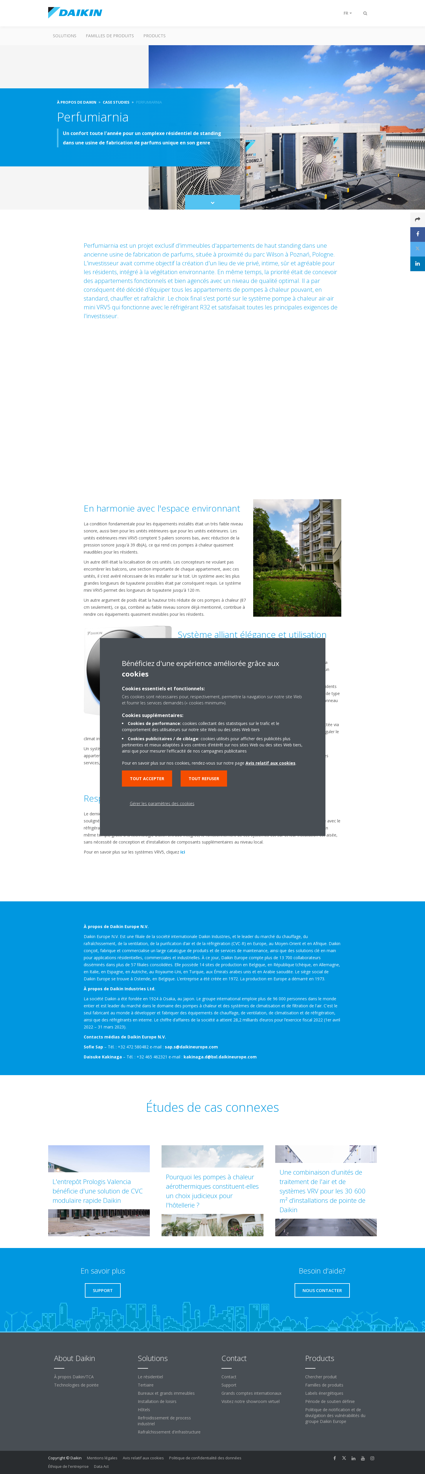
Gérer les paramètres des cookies (162, 803)
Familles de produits (110, 35)
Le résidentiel (150, 1376)
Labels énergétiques (324, 1393)
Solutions (64, 35)
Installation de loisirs (157, 1401)
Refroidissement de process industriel (164, 1420)
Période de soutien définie (330, 1401)
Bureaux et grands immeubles (166, 1393)
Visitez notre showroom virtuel (250, 1401)
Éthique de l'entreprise (68, 1466)
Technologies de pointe (76, 1385)
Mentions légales (102, 1457)
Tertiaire (146, 1385)
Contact (228, 1376)
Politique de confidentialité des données (205, 1457)
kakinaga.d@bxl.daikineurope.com (220, 1057)
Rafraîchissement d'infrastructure (169, 1432)
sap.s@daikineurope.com (191, 1047)
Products (154, 35)
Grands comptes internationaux (251, 1393)
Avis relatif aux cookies (143, 1457)
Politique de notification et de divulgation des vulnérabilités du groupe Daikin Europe (335, 1415)
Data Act (101, 1466)
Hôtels (144, 1409)
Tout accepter (147, 778)
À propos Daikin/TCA (74, 1376)
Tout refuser (204, 778)
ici (182, 852)
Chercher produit (321, 1376)
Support (228, 1385)
